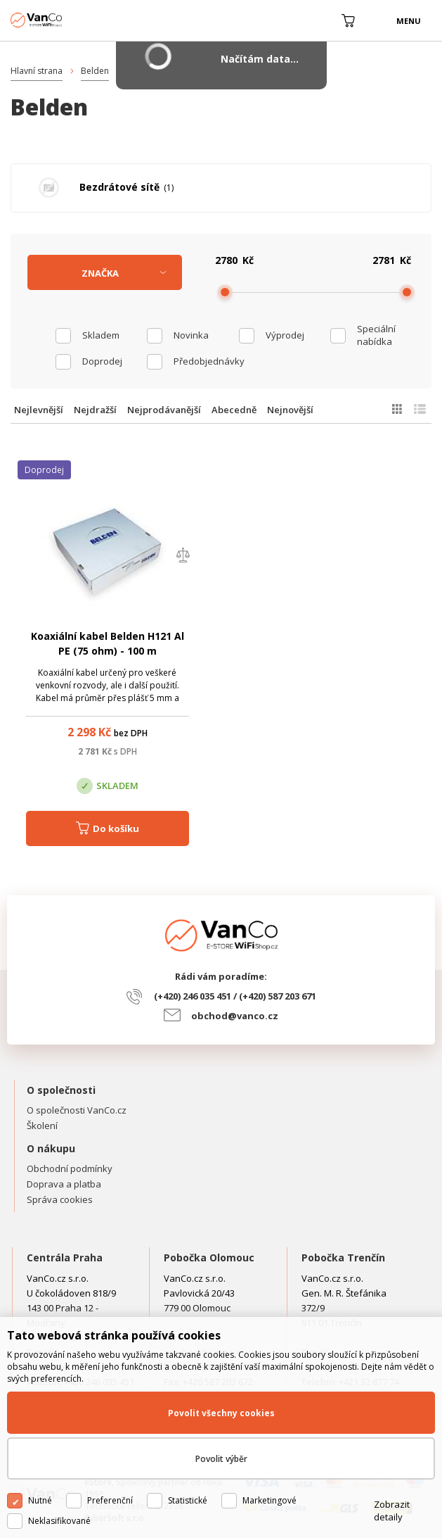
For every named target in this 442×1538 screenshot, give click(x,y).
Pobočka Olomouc (209, 1257)
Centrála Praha (65, 1257)
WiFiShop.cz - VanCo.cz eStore (63, 20)
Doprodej (102, 361)
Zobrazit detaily (392, 1510)
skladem (100, 335)
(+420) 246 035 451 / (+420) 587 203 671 (235, 996)
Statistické (187, 1500)
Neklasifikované (59, 1521)
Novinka (191, 335)
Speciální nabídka (376, 335)
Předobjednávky (206, 361)
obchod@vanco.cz (234, 1015)
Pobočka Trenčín (343, 1257)
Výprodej (285, 335)
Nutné (40, 1500)
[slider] (225, 292)
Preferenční (110, 1500)
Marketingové (269, 1500)
